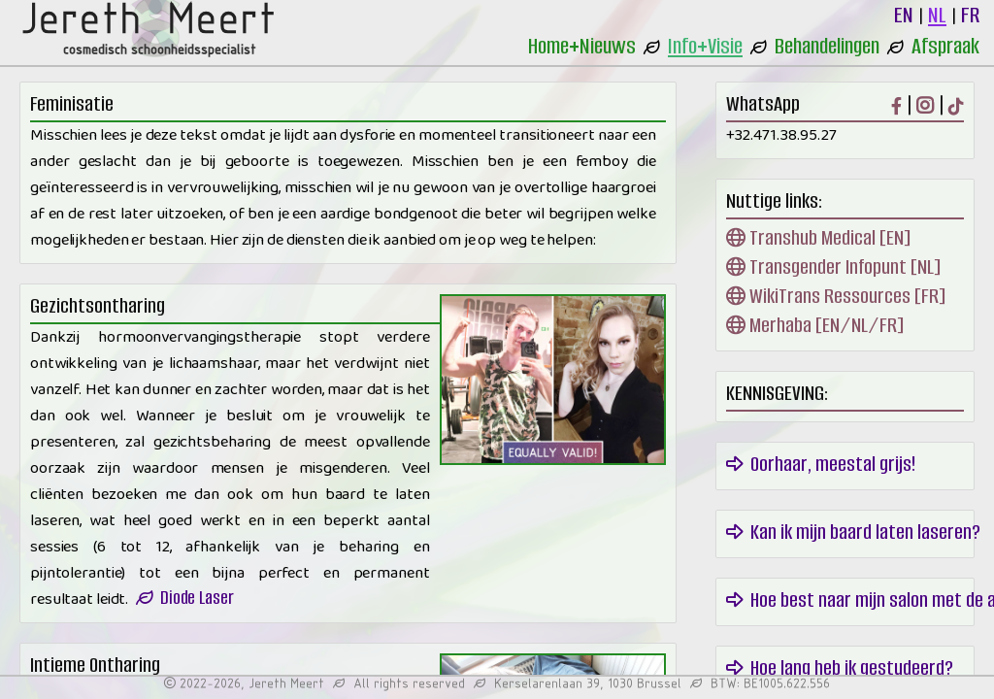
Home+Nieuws (582, 46)
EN (903, 15)
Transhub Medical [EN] (818, 237)
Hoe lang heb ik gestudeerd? (839, 667)
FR (970, 15)
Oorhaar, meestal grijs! (820, 463)
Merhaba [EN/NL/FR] (815, 325)
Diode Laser (185, 597)
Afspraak (945, 46)
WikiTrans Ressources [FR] (835, 296)
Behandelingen (827, 46)
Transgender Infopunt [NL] (833, 266)
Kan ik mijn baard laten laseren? (853, 531)
